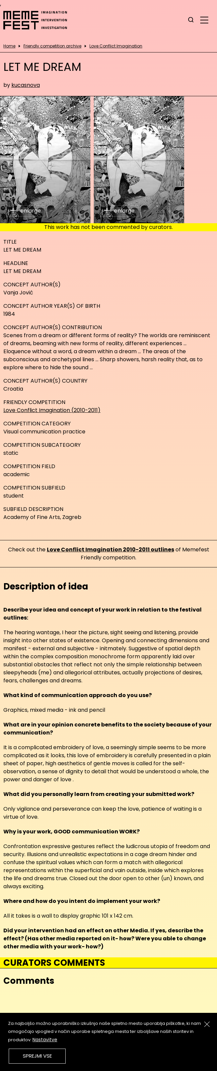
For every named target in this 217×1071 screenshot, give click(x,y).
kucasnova (25, 85)
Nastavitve (44, 1039)
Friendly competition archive (52, 46)
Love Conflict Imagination (115, 46)
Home (9, 46)
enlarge (25, 211)
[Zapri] (207, 1024)
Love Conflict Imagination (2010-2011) (51, 410)
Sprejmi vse (37, 1055)
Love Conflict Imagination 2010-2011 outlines (110, 549)
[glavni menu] (204, 20)
